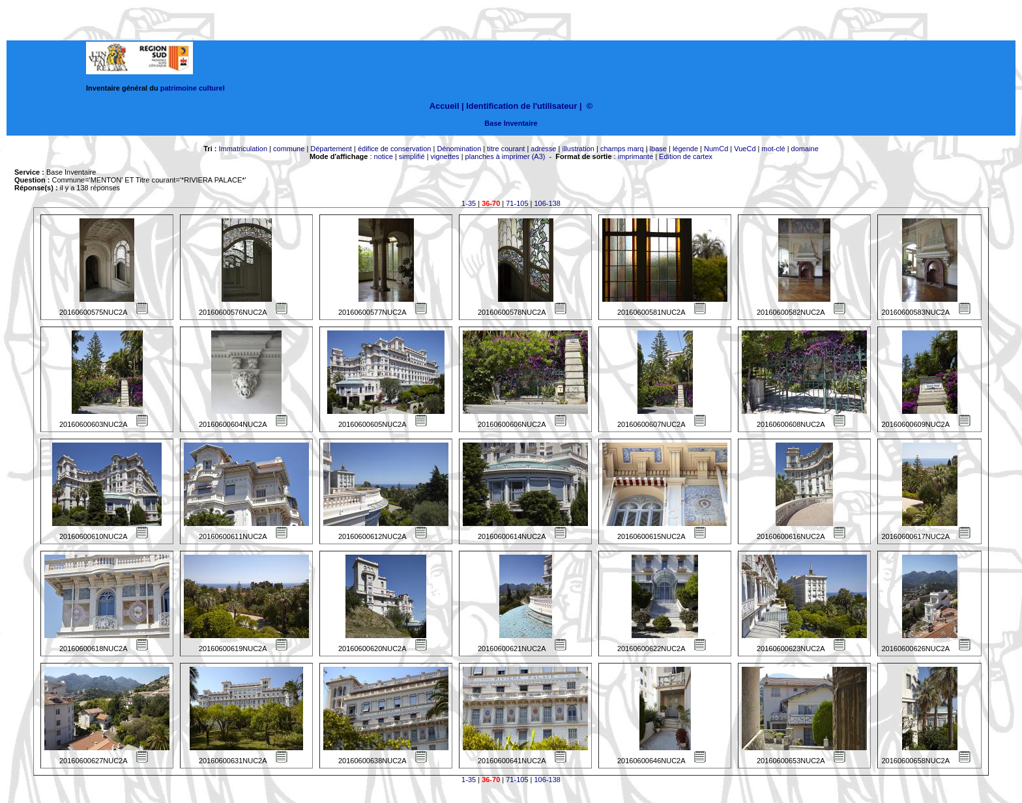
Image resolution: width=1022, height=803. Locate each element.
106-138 (547, 203)
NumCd (716, 149)
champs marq (622, 149)
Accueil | (447, 106)
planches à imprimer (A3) (505, 156)
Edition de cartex (685, 156)
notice (383, 156)
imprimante (635, 156)
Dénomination (459, 149)
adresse (543, 149)
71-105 (517, 203)
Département (331, 149)
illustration (578, 149)
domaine (805, 149)
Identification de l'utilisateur (521, 106)
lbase (658, 149)
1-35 (468, 203)
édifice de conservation (394, 149)
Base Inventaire (510, 123)
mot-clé (773, 149)
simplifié (412, 156)
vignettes (445, 156)
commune (288, 149)
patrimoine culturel (192, 88)
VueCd (744, 149)
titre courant (506, 149)
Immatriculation (242, 149)
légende (685, 149)
